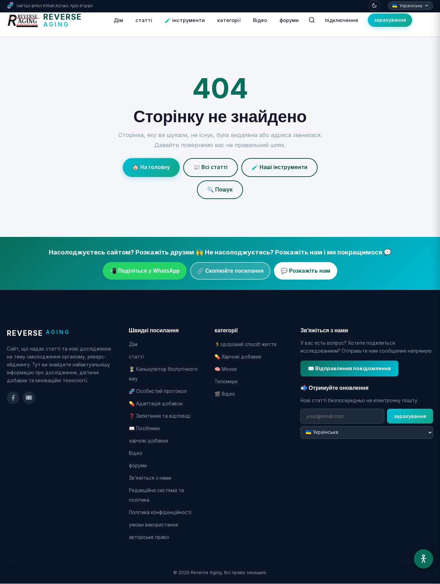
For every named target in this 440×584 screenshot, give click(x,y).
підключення (341, 20)
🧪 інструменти (185, 20)
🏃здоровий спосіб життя (245, 344)
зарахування (390, 20)
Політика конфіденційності (160, 512)
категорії (229, 20)
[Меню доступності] (423, 559)
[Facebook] (13, 398)
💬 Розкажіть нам (305, 271)
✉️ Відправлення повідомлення (349, 368)
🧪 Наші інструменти (279, 167)
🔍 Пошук (220, 189)
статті (143, 20)
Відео (260, 20)
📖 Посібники (144, 428)
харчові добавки (148, 441)
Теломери (226, 381)
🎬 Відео (224, 394)
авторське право (149, 537)
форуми (289, 20)
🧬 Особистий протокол (158, 391)
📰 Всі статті (211, 167)
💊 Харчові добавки (237, 356)
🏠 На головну (151, 167)
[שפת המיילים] (366, 432)
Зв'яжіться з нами (150, 478)
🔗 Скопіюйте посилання (230, 271)
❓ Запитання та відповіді (159, 416)
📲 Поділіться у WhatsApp (145, 271)
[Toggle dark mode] (374, 5)
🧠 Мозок (225, 369)
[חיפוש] (312, 20)
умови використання (153, 525)
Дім (118, 20)
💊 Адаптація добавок (156, 403)
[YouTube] (29, 398)
